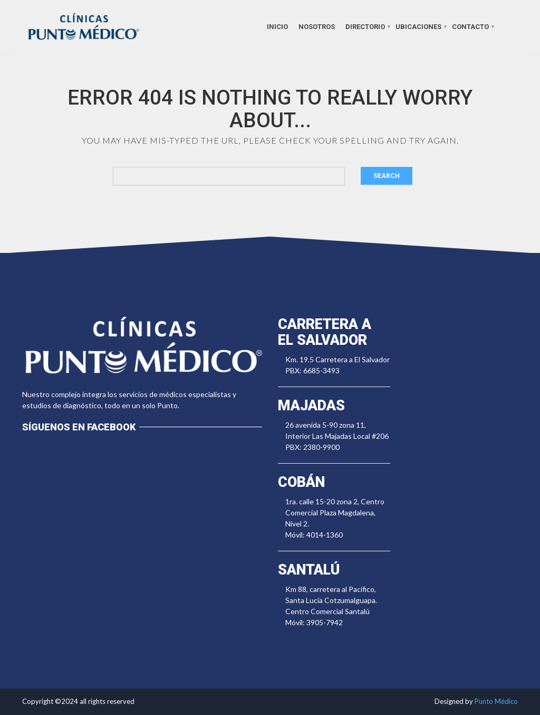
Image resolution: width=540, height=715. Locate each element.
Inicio (277, 26)
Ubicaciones (418, 26)
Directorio (365, 26)
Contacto (470, 26)
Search (386, 176)
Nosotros (316, 26)
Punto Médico (496, 701)
